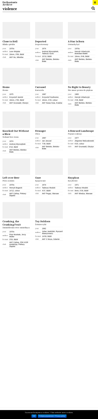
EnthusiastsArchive (10, 3)
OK (34, 416)
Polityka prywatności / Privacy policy (52, 416)
